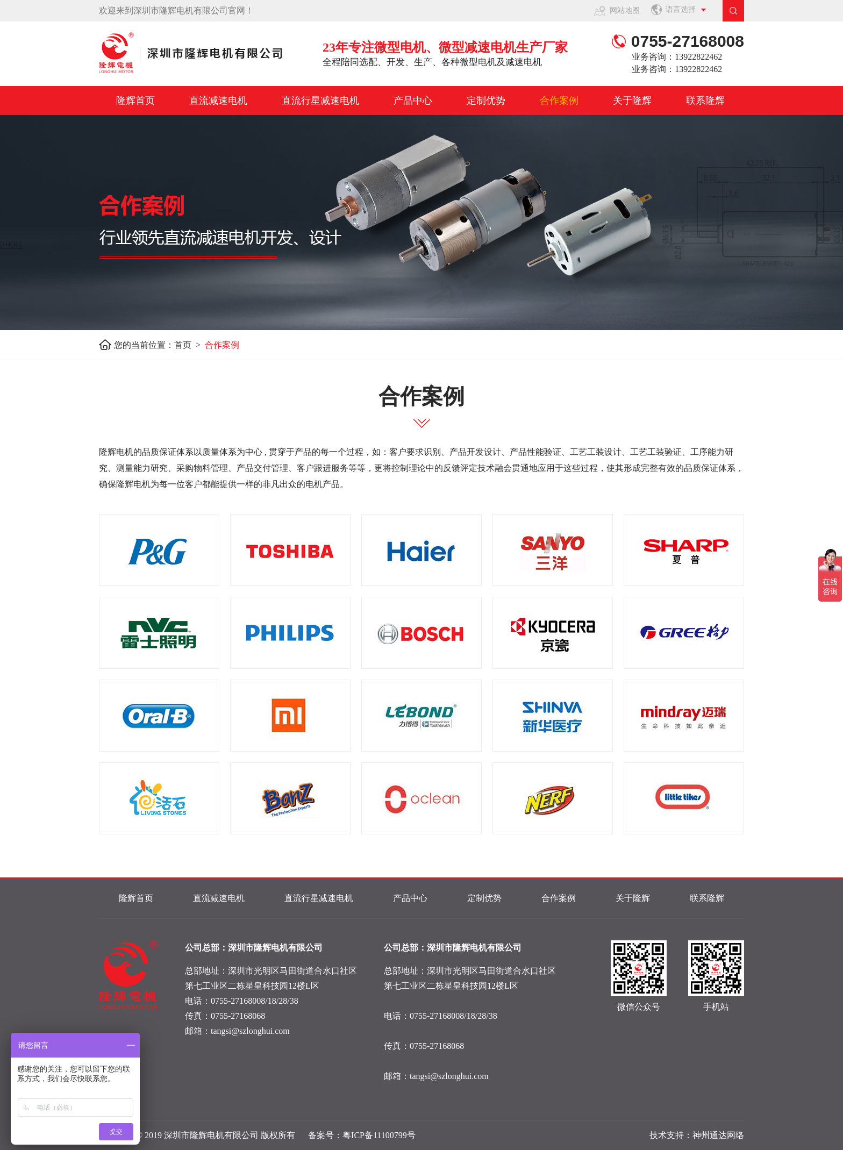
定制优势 (486, 100)
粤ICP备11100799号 (379, 1135)
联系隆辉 (705, 100)
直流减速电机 (218, 100)
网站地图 (625, 10)
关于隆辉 (632, 100)
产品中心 (413, 100)
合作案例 (559, 100)
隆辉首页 (135, 100)
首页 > (189, 344)
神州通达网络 (718, 1135)
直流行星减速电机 (320, 100)
